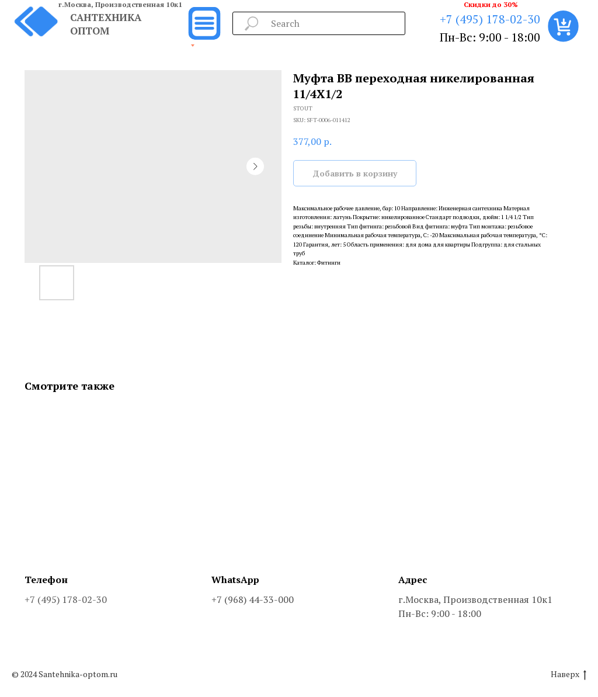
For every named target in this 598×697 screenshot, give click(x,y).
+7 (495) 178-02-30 (490, 19)
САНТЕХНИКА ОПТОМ (105, 24)
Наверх (568, 674)
